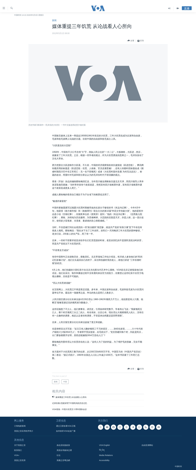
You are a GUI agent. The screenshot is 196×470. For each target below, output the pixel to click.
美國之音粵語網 (63, 460)
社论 (58, 455)
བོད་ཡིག (102, 450)
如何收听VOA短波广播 (65, 431)
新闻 (54, 20)
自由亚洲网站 (147, 445)
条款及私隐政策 (63, 445)
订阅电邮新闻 (20, 426)
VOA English (104, 445)
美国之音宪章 (20, 460)
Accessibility (104, 460)
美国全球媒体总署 (64, 450)
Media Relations (106, 455)
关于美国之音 (20, 445)
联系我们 (18, 450)
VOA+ (16, 455)
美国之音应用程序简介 (23, 431)
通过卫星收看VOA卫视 (65, 426)
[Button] (130, 41)
